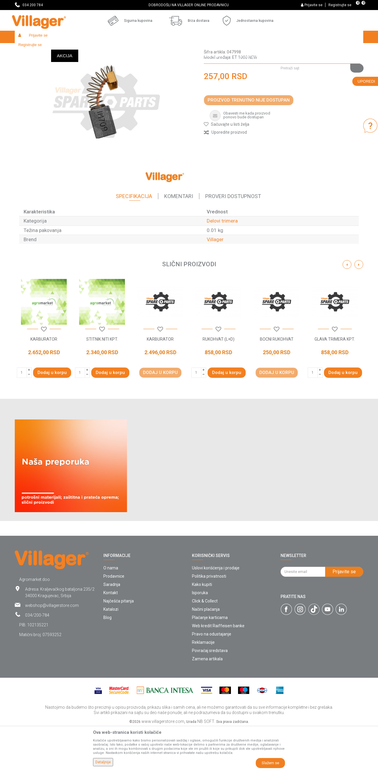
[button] (319, 49)
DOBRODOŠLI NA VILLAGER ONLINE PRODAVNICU (189, 5)
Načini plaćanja (206, 652)
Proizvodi (50, 49)
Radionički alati (92, 49)
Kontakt (110, 635)
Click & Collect (205, 644)
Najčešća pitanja (118, 644)
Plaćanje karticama (210, 660)
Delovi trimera (177, 49)
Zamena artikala (207, 702)
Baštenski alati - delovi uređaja (135, 49)
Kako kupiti (202, 627)
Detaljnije (103, 762)
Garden (68, 49)
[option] (189, 5)
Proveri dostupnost (233, 239)
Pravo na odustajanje (211, 677)
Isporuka (200, 635)
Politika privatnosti (209, 619)
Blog (107, 660)
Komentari (178, 239)
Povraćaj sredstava (210, 693)
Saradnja (111, 627)
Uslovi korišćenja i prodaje (215, 611)
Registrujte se (339, 5)
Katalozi (110, 652)
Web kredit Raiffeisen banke (218, 669)
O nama (110, 611)
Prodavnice (113, 619)
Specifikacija (134, 239)
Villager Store (26, 49)
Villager (215, 282)
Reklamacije (203, 685)
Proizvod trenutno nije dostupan (249, 143)
